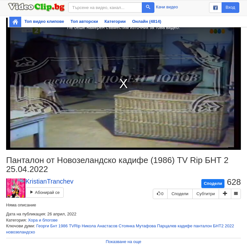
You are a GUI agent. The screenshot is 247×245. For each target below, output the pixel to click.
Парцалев (166, 225)
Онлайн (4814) (146, 21)
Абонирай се (44, 192)
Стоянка (127, 225)
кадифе (185, 225)
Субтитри (206, 193)
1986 (63, 225)
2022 (229, 225)
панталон (203, 225)
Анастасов (107, 225)
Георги (42, 225)
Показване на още (124, 241)
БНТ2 (218, 225)
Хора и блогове (43, 220)
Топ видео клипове (44, 21)
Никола (89, 225)
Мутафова (146, 225)
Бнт (53, 225)
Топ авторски (84, 21)
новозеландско (20, 232)
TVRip (74, 225)
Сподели (213, 183)
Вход (230, 7)
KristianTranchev (49, 181)
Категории (115, 21)
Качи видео (167, 7)
